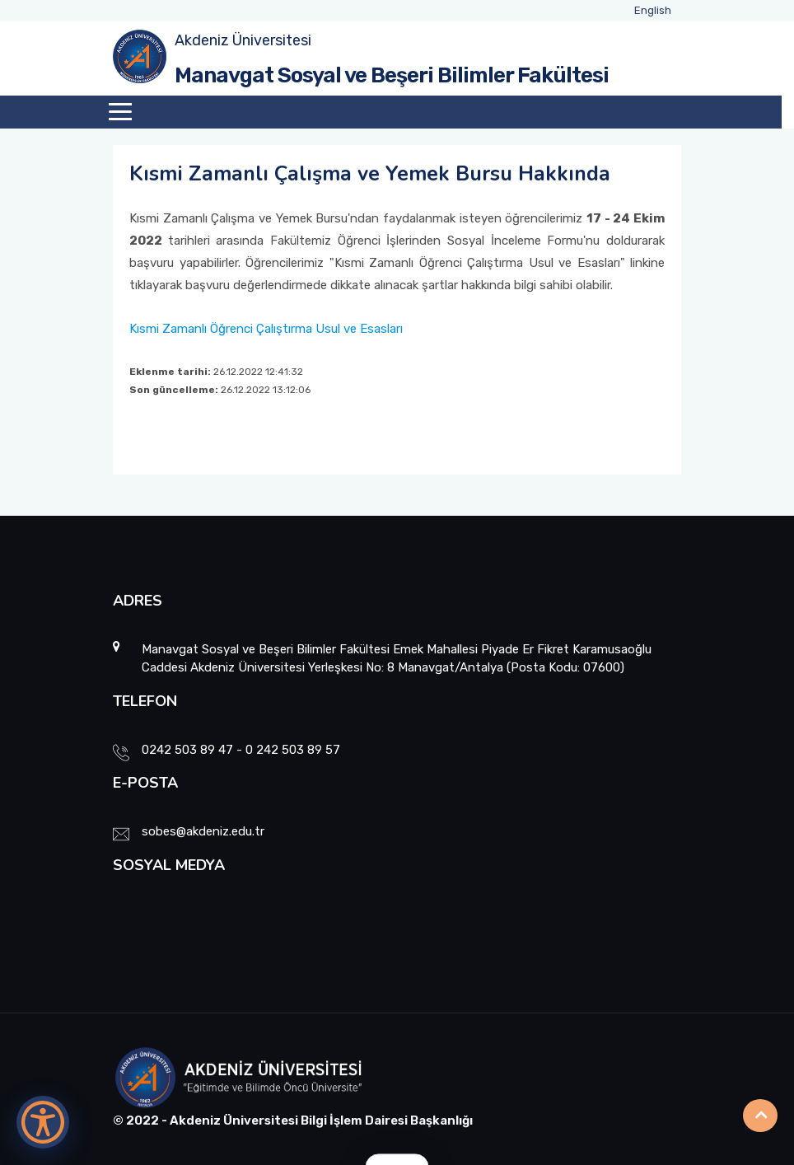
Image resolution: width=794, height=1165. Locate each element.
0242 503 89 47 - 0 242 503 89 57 (241, 749)
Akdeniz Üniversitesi (243, 40)
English (652, 10)
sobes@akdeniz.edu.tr (203, 831)
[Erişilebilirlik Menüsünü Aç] (42, 1122)
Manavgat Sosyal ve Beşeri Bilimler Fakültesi (392, 75)
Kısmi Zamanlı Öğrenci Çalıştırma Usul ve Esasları (266, 328)
